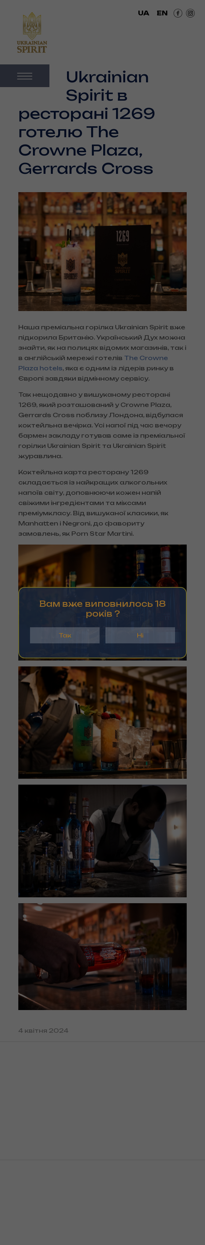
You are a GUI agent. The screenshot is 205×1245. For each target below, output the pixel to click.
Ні (140, 635)
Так (65, 635)
